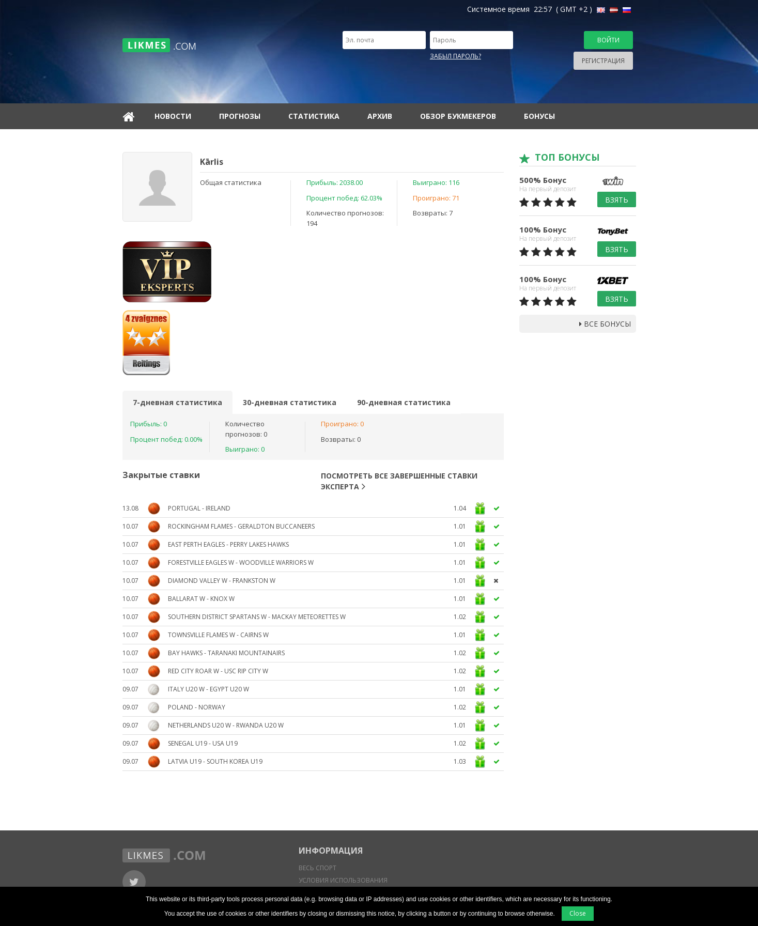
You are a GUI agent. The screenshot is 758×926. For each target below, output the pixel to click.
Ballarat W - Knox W (201, 598)
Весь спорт (317, 867)
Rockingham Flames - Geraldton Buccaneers (241, 526)
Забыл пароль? (455, 56)
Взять (616, 200)
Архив (379, 116)
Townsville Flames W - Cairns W (218, 634)
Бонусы (539, 116)
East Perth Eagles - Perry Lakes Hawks (228, 544)
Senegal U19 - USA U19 (203, 743)
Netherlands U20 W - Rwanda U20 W (226, 725)
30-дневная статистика (289, 402)
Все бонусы (605, 324)
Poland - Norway (196, 707)
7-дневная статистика (177, 402)
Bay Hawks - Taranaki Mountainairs (226, 653)
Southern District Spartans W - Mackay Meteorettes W (257, 616)
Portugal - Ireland (199, 508)
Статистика (313, 116)
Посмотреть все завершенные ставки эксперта (399, 481)
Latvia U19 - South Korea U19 (215, 761)
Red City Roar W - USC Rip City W (218, 671)
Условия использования (343, 880)
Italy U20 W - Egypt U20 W (208, 689)
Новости (172, 116)
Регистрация (603, 60)
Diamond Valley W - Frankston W (221, 580)
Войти (608, 40)
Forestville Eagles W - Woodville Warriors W (241, 562)
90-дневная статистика (404, 402)
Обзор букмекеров (458, 116)
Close (577, 913)
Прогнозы (239, 116)
